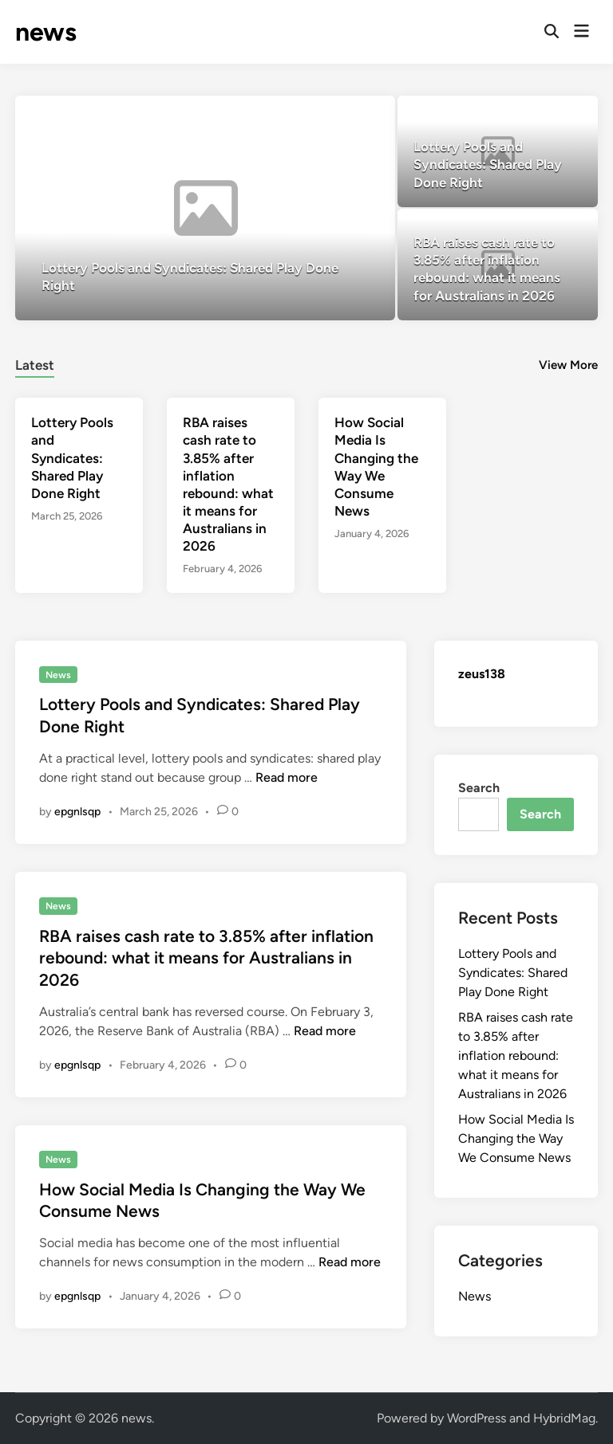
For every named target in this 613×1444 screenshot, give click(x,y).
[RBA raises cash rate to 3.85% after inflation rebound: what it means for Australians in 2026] (497, 264)
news (46, 32)
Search (479, 787)
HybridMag (564, 1418)
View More (568, 365)
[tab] (34, 363)
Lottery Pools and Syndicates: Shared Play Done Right (72, 457)
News (58, 675)
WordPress (476, 1418)
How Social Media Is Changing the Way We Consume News (516, 1138)
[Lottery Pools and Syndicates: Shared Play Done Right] (205, 208)
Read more (286, 777)
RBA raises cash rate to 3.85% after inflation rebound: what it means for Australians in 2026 (206, 958)
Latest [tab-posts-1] (34, 365)
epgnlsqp (77, 811)
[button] (346, 116)
